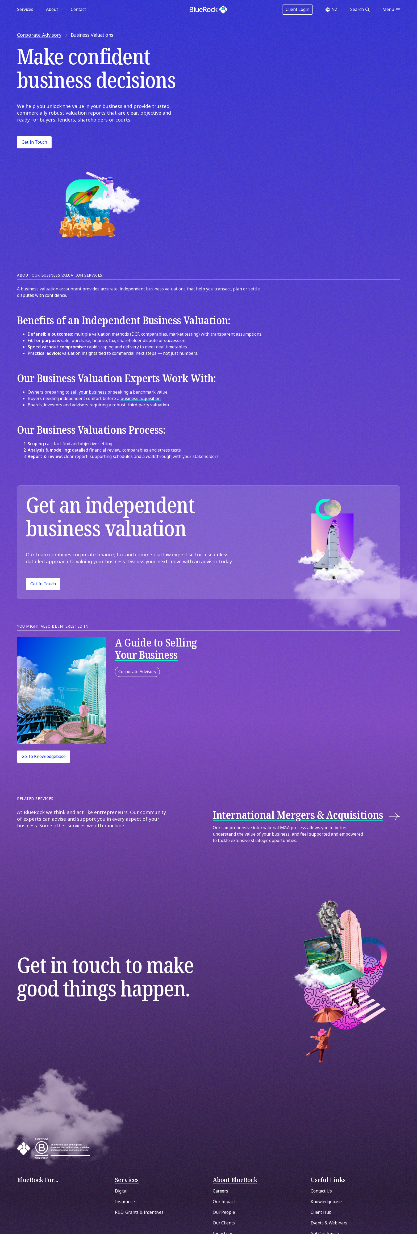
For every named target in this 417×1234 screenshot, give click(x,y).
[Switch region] (331, 9)
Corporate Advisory (137, 672)
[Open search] (360, 9)
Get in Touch (34, 142)
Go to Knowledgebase (44, 756)
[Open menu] (391, 9)
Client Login (297, 9)
